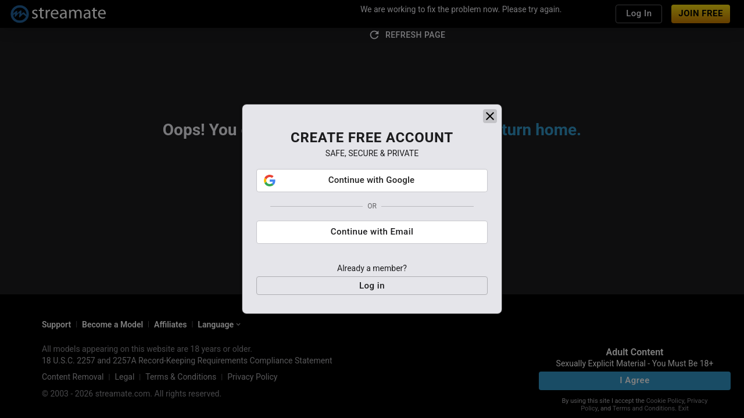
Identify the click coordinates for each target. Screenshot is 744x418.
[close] (490, 120)
